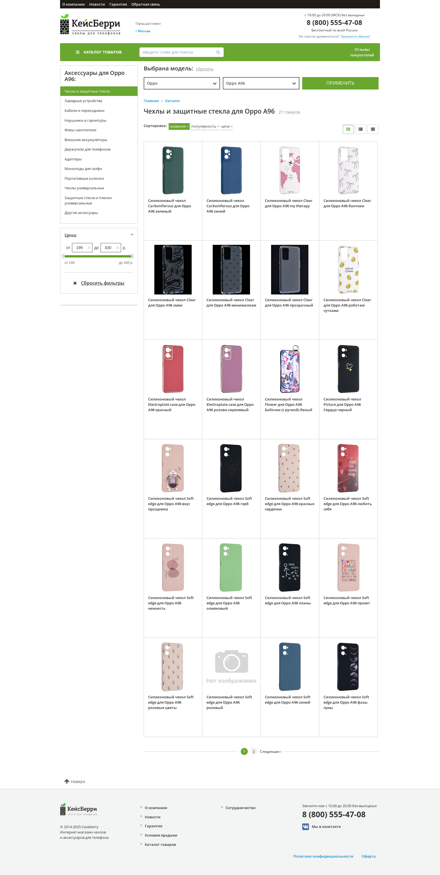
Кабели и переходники (84, 110)
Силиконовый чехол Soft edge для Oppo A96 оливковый (229, 603)
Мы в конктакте (321, 826)
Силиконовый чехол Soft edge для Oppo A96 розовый (229, 702)
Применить (340, 83)
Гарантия (118, 4)
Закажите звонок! (355, 36)
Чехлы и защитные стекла (87, 91)
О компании (73, 4)
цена (225, 126)
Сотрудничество (241, 807)
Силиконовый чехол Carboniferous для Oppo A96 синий (228, 205)
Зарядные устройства (83, 100)
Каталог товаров (99, 52)
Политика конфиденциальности (323, 856)
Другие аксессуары (81, 212)
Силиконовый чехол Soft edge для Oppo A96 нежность (171, 603)
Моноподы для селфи (83, 168)
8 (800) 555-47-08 (334, 22)
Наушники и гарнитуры (85, 120)
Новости (97, 4)
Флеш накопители (80, 129)
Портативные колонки (84, 178)
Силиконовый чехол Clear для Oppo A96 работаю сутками (347, 305)
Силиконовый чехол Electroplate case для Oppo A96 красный (171, 404)
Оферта (369, 856)
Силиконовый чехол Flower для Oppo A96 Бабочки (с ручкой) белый (288, 404)
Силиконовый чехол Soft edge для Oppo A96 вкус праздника (171, 503)
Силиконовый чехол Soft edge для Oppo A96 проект (347, 600)
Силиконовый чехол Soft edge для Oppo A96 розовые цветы (171, 702)
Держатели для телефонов (87, 149)
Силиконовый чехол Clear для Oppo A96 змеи (172, 302)
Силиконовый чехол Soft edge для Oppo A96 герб (229, 501)
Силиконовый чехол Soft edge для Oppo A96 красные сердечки (289, 503)
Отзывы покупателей (362, 52)
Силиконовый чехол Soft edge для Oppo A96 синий (287, 699)
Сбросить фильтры (98, 283)
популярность (203, 126)
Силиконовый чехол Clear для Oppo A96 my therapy (289, 203)
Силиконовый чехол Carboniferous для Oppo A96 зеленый (169, 205)
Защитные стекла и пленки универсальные (88, 200)
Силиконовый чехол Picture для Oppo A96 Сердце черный (342, 404)
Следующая (270, 751)
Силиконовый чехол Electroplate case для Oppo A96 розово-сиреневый (230, 404)
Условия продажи (161, 835)
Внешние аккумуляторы (86, 139)
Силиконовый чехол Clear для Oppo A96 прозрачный (289, 302)
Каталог (172, 100)
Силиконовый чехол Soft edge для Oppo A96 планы (288, 600)
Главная (151, 100)
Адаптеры (73, 159)
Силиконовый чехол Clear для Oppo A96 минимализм (231, 302)
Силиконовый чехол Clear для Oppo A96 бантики (347, 203)
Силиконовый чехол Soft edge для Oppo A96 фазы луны (346, 702)
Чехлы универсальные (84, 187)
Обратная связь (145, 4)
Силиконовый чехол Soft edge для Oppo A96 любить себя (348, 503)
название (177, 126)
